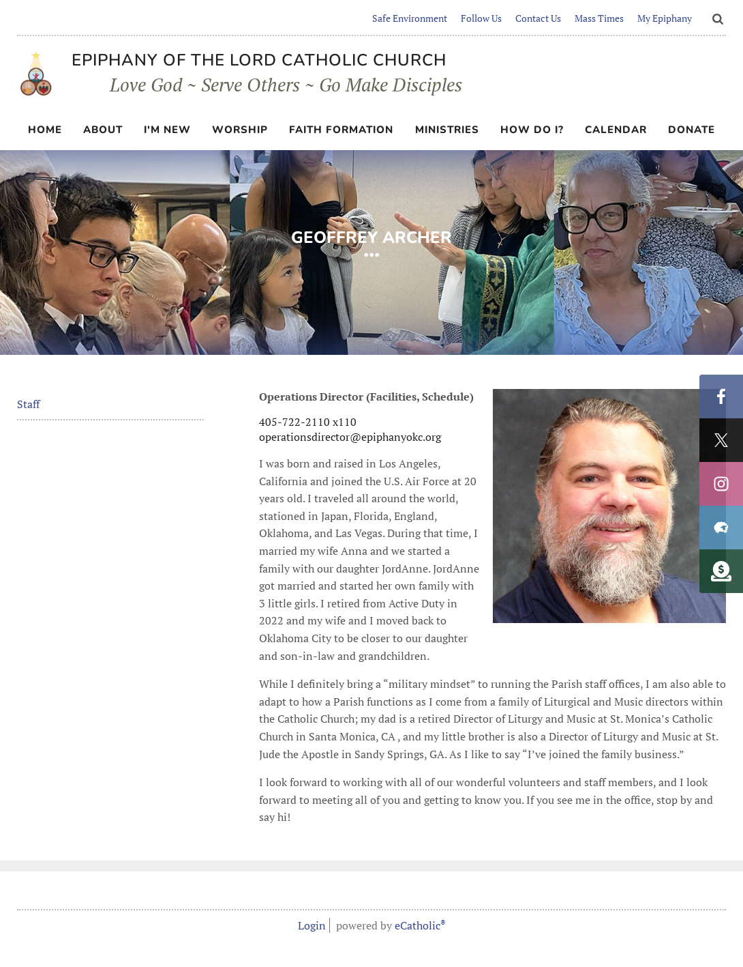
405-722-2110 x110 (308, 421)
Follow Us (481, 18)
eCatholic (420, 925)
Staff (28, 404)
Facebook (721, 396)
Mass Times (599, 18)
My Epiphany (664, 18)
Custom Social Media (721, 571)
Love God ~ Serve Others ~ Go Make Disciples (246, 83)
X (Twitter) (721, 440)
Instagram (721, 484)
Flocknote (721, 527)
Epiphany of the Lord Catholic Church (259, 60)
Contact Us (538, 18)
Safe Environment (409, 18)
